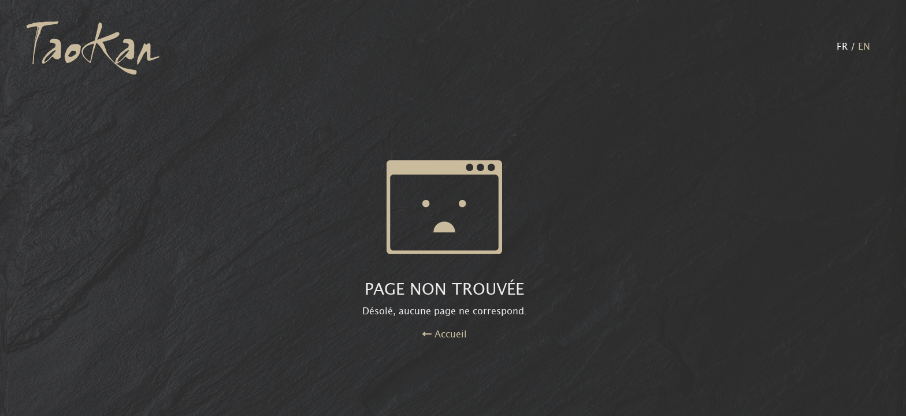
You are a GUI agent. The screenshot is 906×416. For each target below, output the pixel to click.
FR (842, 48)
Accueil (444, 335)
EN (864, 48)
